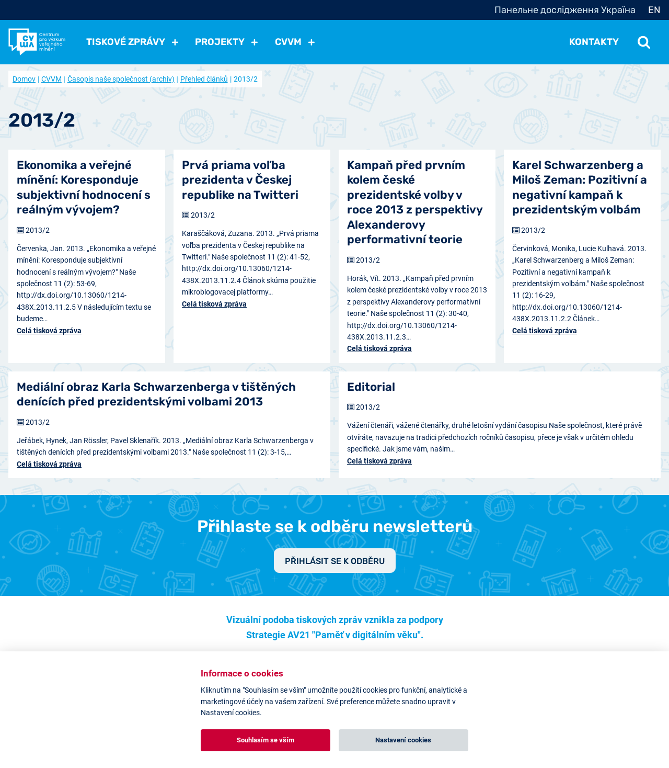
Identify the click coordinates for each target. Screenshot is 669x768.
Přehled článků (204, 79)
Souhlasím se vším (265, 740)
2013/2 (38, 230)
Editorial (371, 387)
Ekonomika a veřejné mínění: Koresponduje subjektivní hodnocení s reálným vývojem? (84, 187)
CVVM (51, 79)
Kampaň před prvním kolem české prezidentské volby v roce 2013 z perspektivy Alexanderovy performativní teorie (414, 202)
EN (654, 10)
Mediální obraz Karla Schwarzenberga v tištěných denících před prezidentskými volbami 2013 (156, 394)
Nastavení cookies (403, 740)
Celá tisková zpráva (49, 330)
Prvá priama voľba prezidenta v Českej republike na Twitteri (240, 180)
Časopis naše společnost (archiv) (121, 79)
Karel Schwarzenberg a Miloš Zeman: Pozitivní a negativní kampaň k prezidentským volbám (579, 187)
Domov (24, 79)
